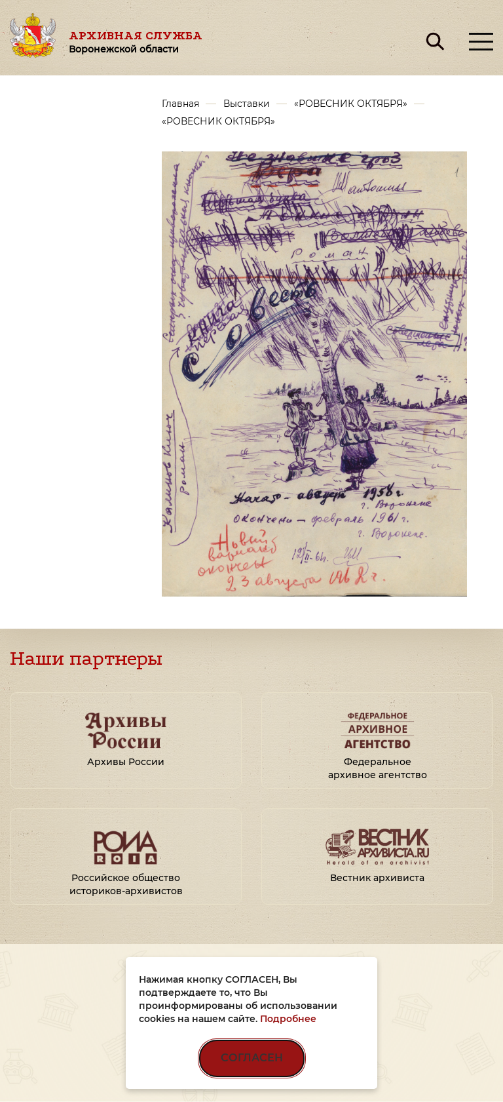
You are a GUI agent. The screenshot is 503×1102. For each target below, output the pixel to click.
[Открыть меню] (481, 41)
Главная (180, 103)
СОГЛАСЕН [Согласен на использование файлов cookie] (252, 1058)
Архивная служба (135, 41)
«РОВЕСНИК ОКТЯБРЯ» (350, 103)
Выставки (246, 103)
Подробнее (288, 1019)
